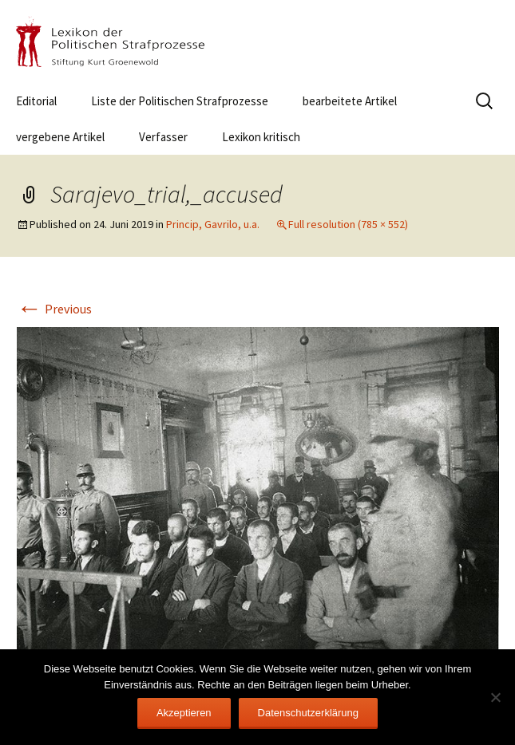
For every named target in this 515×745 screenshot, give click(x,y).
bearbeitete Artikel (350, 100)
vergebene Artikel (60, 136)
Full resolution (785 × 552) (348, 224)
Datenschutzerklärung (308, 713)
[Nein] (495, 697)
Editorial (36, 100)
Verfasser (163, 136)
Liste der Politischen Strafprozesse (179, 100)
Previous (54, 309)
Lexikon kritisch (261, 136)
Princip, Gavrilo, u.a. (212, 224)
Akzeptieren (184, 713)
